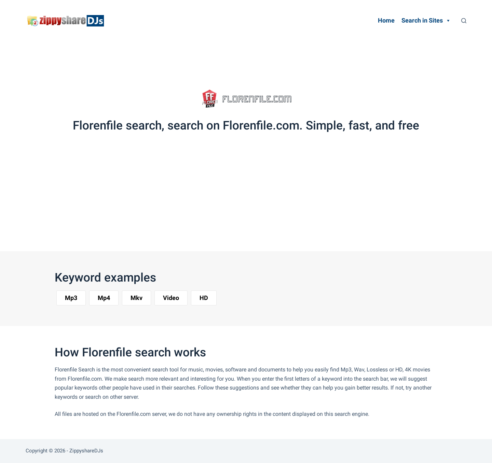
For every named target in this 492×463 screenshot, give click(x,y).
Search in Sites (426, 20)
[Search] (463, 20)
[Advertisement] (237, 59)
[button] (71, 297)
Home (386, 20)
